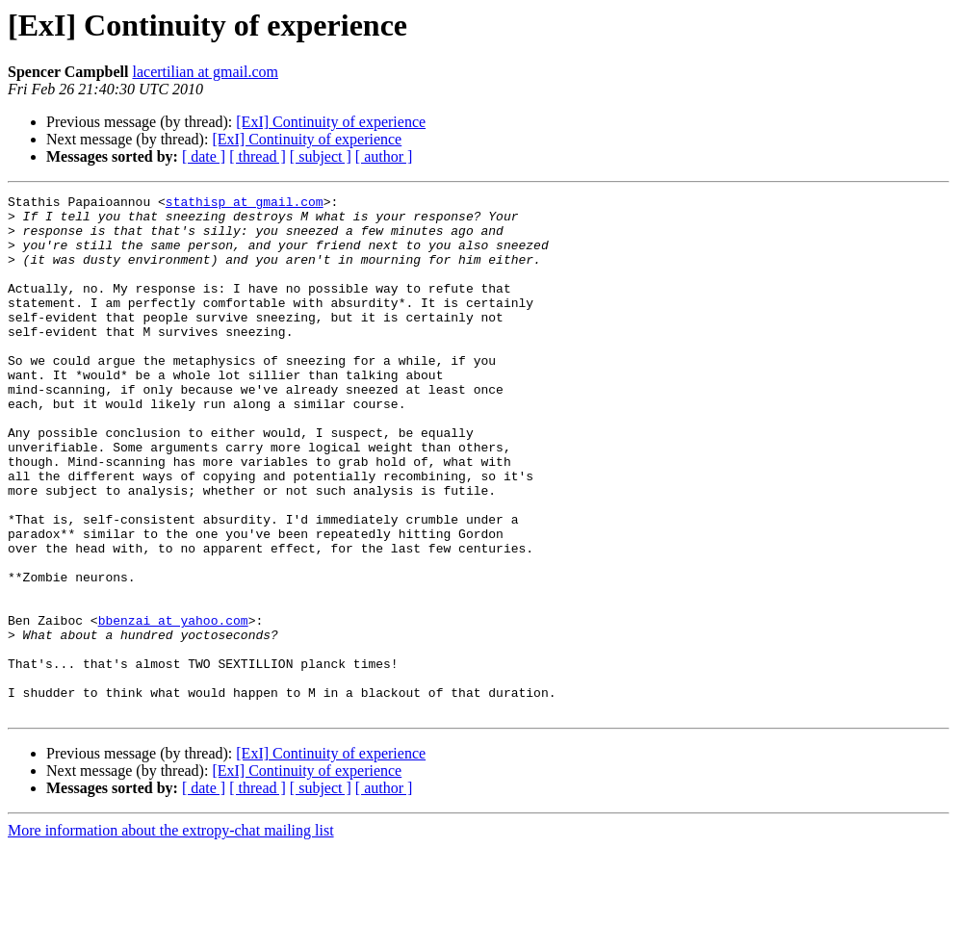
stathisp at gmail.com (244, 204)
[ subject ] (320, 156)
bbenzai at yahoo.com (173, 706)
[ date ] (203, 156)
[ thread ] (257, 156)
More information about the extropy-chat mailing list (171, 934)
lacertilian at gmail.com (205, 72)
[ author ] (384, 156)
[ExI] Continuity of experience (331, 122)
